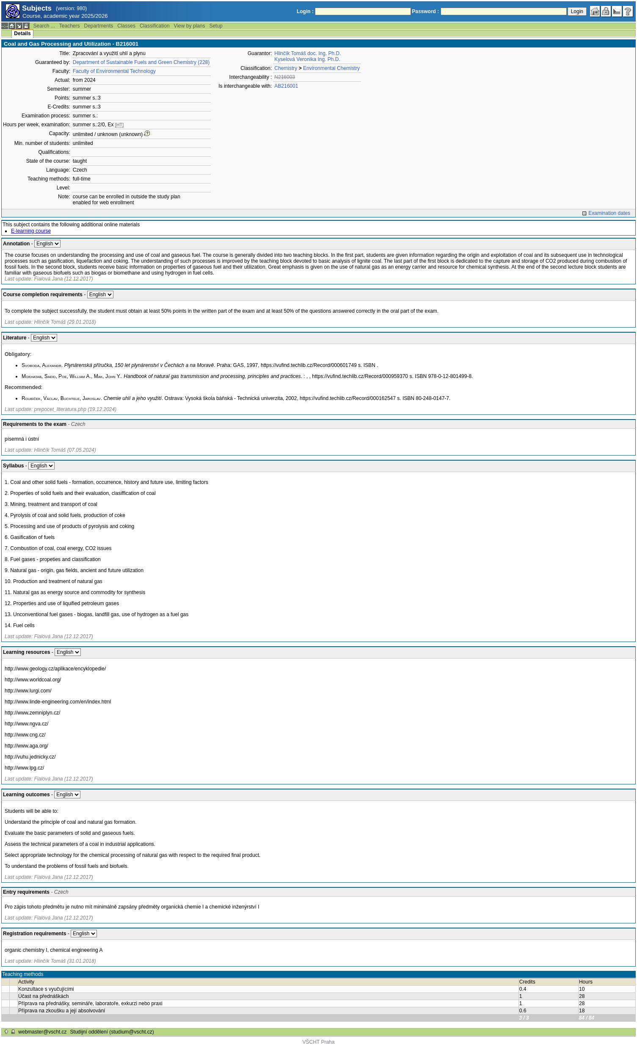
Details (22, 33)
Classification (155, 26)
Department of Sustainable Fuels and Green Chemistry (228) (141, 62)
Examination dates (609, 213)
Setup (215, 26)
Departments (98, 26)
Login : (305, 11)
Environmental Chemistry (331, 68)
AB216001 (286, 86)
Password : (425, 11)
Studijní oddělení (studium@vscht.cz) (112, 1032)
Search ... (44, 26)
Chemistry (285, 68)
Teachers (69, 26)
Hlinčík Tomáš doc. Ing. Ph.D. (307, 53)
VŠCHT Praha (319, 1042)
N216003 (284, 77)
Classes (126, 26)
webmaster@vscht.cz (42, 1032)
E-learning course (31, 231)
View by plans (189, 26)
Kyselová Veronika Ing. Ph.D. (307, 59)
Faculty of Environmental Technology (114, 71)
